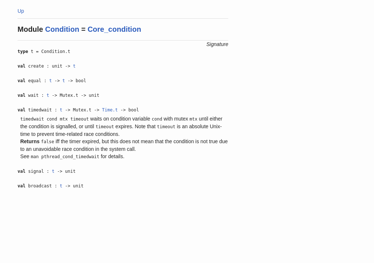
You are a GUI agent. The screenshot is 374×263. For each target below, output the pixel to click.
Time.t (110, 110)
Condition (62, 29)
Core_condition (114, 29)
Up (21, 11)
